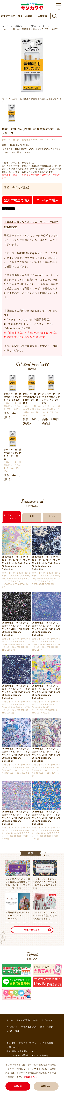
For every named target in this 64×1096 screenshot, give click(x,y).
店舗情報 (42, 16)
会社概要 (10, 1043)
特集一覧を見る (32, 930)
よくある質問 (46, 1043)
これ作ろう (12, 1027)
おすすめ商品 (8, 16)
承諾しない (46, 1086)
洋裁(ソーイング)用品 (26, 26)
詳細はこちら (30, 1077)
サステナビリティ (28, 1043)
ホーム (5, 26)
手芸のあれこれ (29, 1027)
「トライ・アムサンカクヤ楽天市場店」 (29, 319)
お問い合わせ (13, 1047)
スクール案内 (25, 16)
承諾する (18, 1086)
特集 (35, 1020)
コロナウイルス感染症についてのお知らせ (27, 1055)
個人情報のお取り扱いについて (21, 1051)
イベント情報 (13, 1031)
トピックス (47, 1020)
